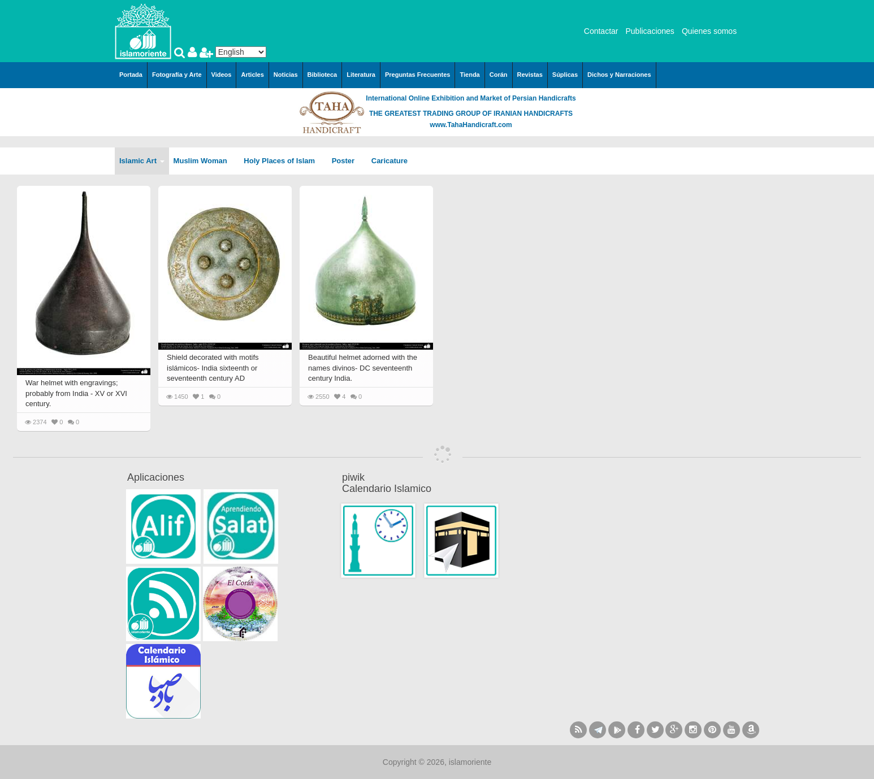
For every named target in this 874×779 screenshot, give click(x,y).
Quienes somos (709, 31)
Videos (221, 74)
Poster (347, 160)
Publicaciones (649, 31)
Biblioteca (323, 74)
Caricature (389, 160)
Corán (499, 74)
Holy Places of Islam (283, 160)
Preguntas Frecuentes (418, 74)
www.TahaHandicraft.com (471, 125)
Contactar (601, 31)
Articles (252, 74)
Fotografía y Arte (177, 74)
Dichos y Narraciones (619, 74)
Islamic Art (142, 160)
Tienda (469, 74)
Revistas (530, 74)
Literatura (361, 74)
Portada (130, 74)
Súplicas (565, 74)
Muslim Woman (204, 160)
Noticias (286, 74)
